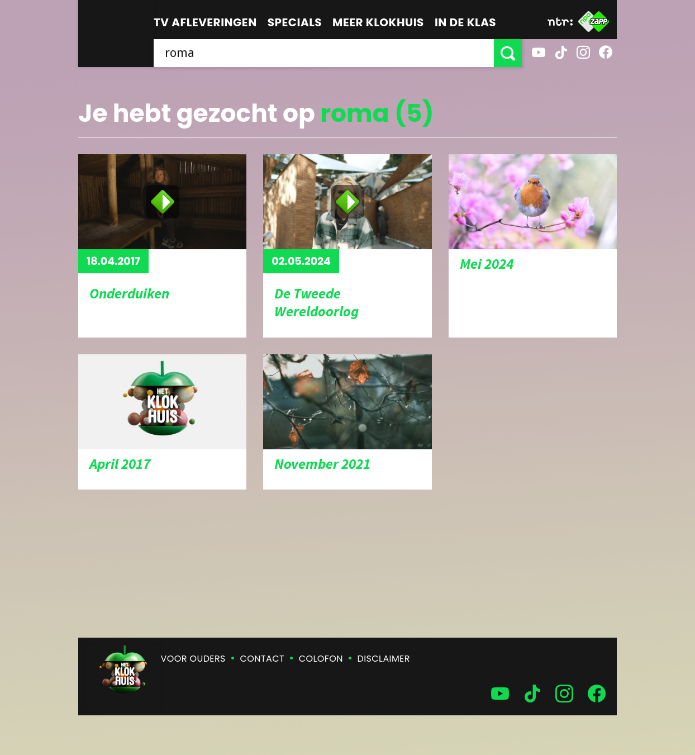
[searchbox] (324, 53)
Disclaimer (384, 658)
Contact (262, 658)
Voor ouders (193, 658)
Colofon (321, 658)
